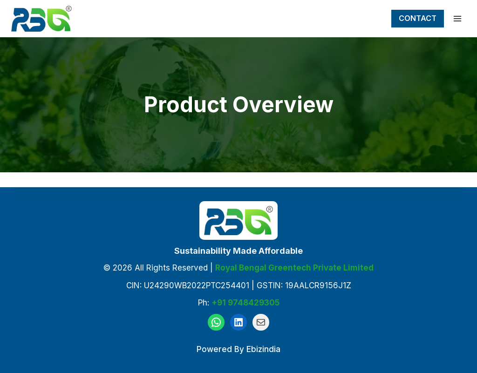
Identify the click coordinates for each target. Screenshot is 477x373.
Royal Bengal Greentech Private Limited (294, 267)
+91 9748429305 (245, 302)
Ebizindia (263, 349)
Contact (417, 18)
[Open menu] (457, 18)
